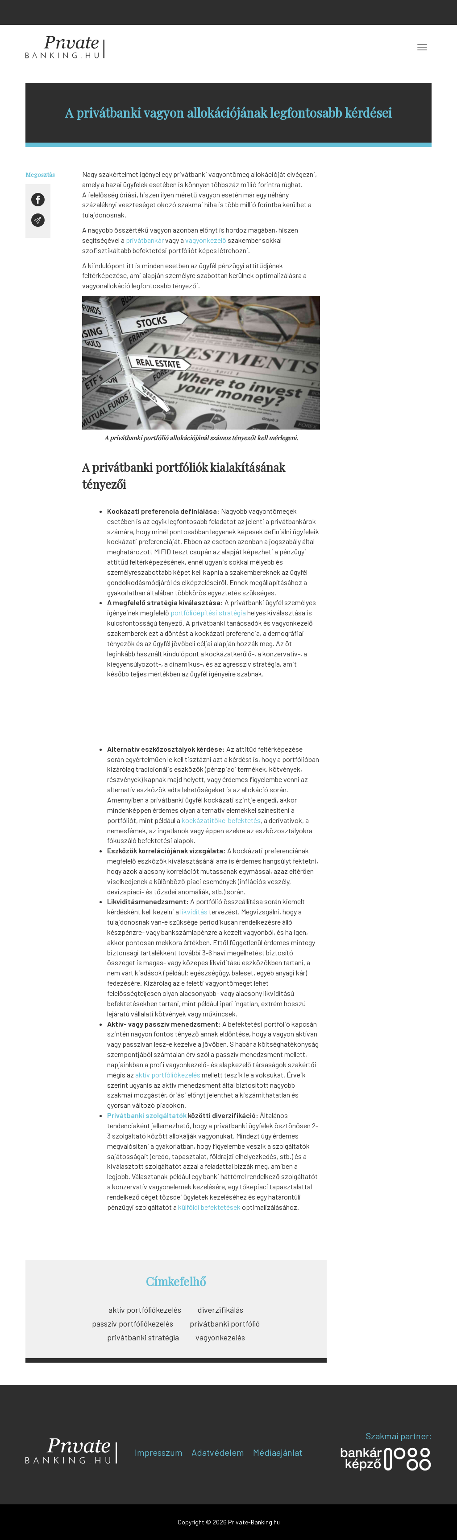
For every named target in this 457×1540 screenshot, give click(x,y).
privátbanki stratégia (143, 1337)
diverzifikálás (220, 1310)
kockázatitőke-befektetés (221, 820)
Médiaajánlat (277, 1452)
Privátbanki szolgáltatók (147, 1115)
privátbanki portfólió (225, 1323)
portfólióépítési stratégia (208, 612)
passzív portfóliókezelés (132, 1323)
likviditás (194, 911)
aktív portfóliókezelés (167, 1074)
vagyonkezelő (205, 240)
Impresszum (159, 1452)
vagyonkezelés (220, 1337)
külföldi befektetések (209, 1207)
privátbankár (145, 240)
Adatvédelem (217, 1452)
